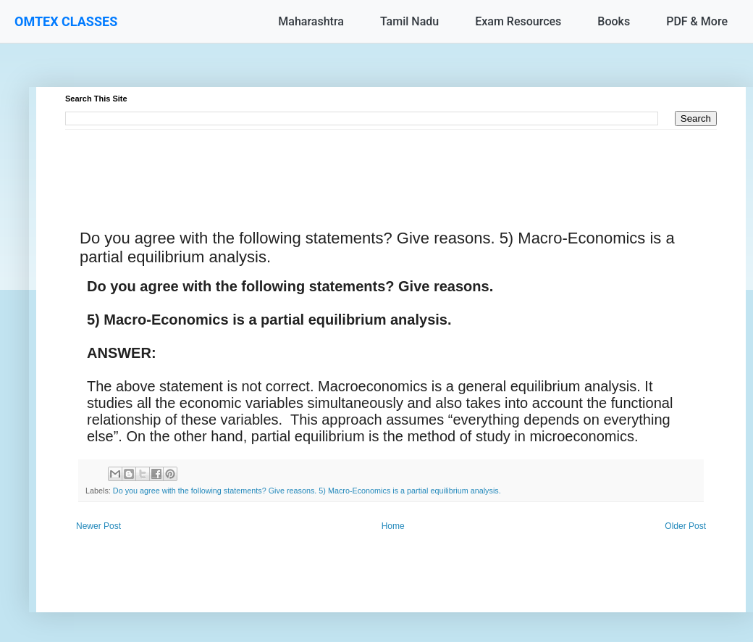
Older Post (685, 526)
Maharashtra (311, 21)
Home (393, 526)
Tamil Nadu (409, 21)
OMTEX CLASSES (65, 21)
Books (613, 21)
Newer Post (98, 526)
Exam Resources (518, 21)
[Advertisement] (391, 162)
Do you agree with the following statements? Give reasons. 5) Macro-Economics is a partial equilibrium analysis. (307, 490)
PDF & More (697, 21)
